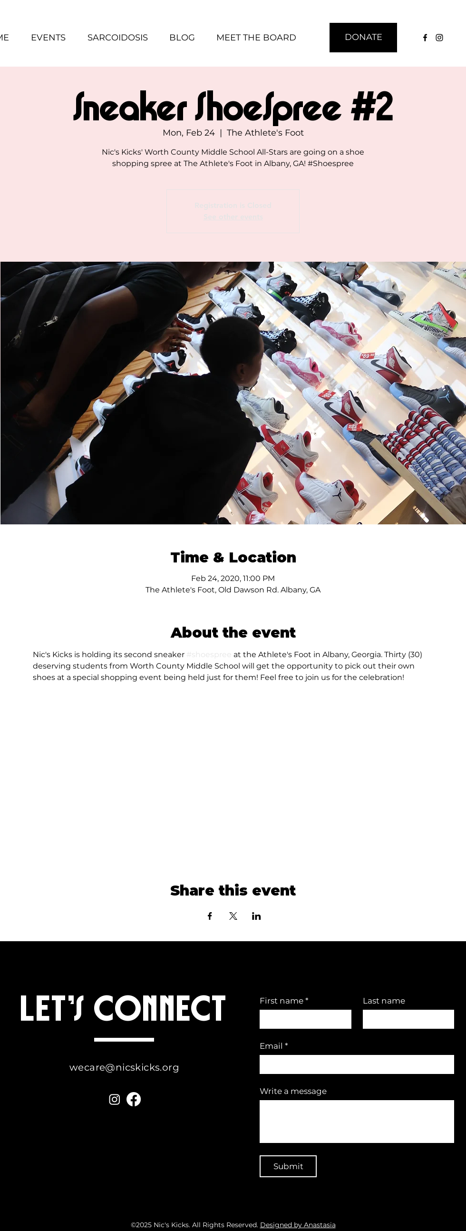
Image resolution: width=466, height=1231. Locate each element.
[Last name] (406, 1019)
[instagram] (439, 37)
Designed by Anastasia (298, 1225)
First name (284, 1001)
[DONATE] (363, 37)
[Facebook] (133, 1099)
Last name (384, 1000)
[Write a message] (357, 1121)
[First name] (303, 1019)
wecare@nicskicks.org (124, 1067)
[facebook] (425, 37)
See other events (233, 216)
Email (274, 1046)
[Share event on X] (233, 916)
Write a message (293, 1091)
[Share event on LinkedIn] (256, 916)
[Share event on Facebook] (209, 916)
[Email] (354, 1064)
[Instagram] (114, 1099)
